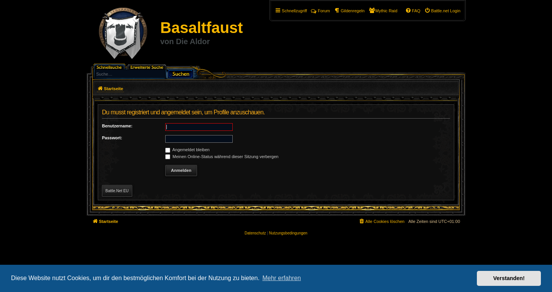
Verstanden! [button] (509, 278)
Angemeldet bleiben (187, 149)
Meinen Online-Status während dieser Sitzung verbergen (221, 156)
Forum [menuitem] (320, 10)
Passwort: (112, 137)
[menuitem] (442, 10)
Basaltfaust (201, 27)
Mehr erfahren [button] (281, 278)
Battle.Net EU (117, 191)
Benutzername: (117, 126)
